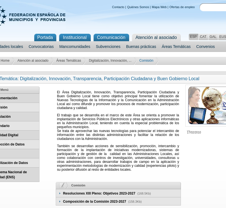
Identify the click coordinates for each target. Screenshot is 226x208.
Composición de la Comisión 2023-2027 (95, 202)
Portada (45, 37)
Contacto (118, 7)
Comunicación (111, 37)
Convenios (205, 46)
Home (5, 61)
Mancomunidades (74, 46)
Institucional (75, 37)
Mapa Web (159, 7)
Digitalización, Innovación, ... (110, 61)
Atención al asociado (32, 61)
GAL (212, 37)
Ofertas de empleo (182, 7)
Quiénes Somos (138, 7)
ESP (193, 37)
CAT (203, 37)
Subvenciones (108, 46)
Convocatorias (41, 46)
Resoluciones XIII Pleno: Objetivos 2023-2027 (99, 193)
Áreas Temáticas (176, 46)
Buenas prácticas (141, 46)
